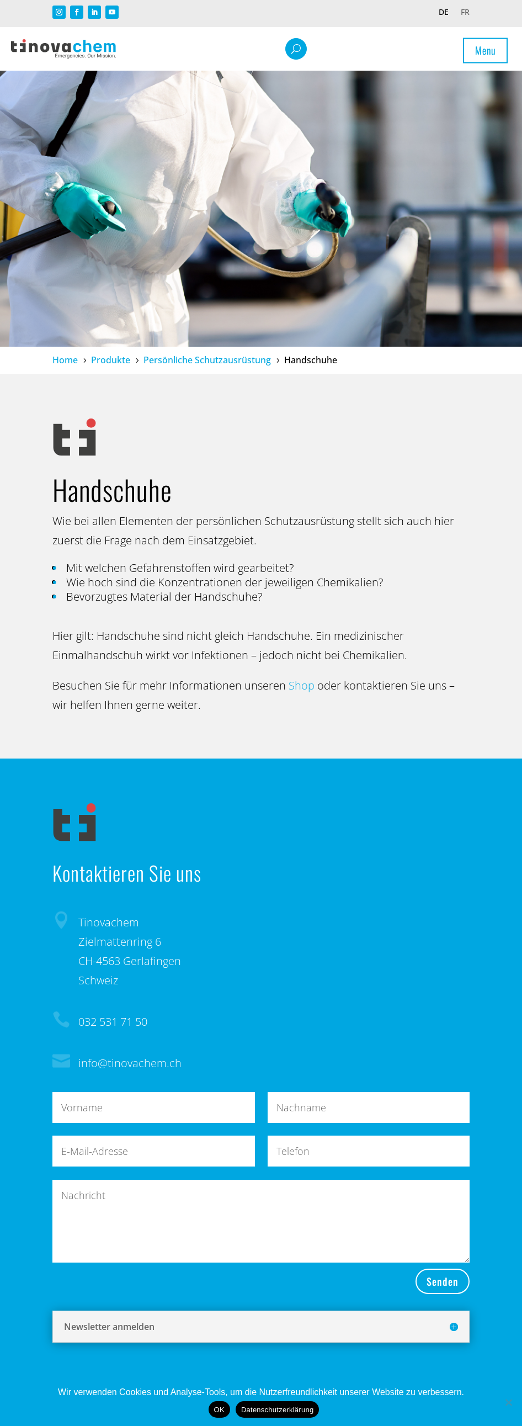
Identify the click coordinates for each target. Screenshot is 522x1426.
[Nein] (508, 1402)
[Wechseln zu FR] (465, 14)
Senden (443, 1281)
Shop (302, 685)
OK (219, 1410)
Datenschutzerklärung (277, 1410)
